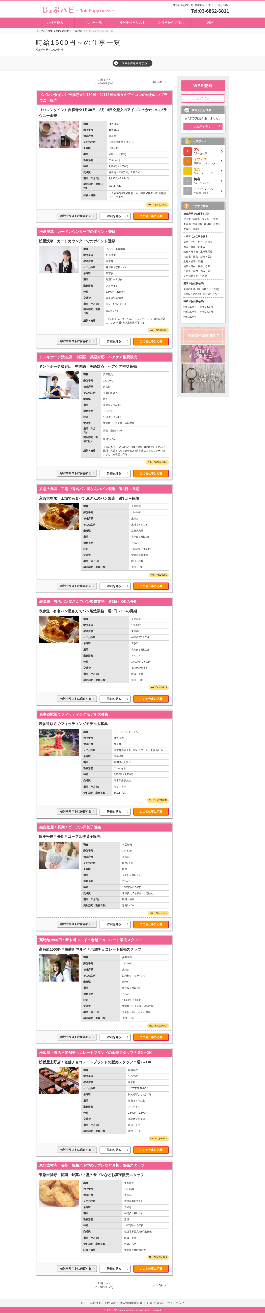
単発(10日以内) (191, 289)
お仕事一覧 (94, 22)
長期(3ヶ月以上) (211, 294)
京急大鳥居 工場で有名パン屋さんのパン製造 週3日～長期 (89, 489)
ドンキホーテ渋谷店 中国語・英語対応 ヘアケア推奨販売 (88, 357)
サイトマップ (175, 1303)
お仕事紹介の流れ (171, 22)
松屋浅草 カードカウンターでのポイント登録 (77, 232)
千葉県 (214, 219)
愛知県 (207, 224)
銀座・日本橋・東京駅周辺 (197, 251)
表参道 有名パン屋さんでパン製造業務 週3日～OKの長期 (88, 602)
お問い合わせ (155, 1303)
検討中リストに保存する (75, 216)
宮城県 (196, 219)
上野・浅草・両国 (193, 261)
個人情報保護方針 (131, 1303)
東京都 (187, 224)
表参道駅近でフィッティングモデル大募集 (73, 714)
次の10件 (158, 81)
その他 (203, 276)
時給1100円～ (191, 306)
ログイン (203, 98)
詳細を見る (114, 216)
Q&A (209, 22)
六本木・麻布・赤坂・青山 (197, 271)
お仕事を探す (202, 126)
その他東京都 (190, 276)
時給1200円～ (207, 306)
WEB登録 (203, 85)
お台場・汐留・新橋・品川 (197, 256)
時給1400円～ (207, 311)
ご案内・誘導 (203, 190)
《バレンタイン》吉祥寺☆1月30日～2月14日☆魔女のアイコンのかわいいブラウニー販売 (103, 98)
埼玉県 (205, 219)
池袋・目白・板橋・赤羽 (196, 266)
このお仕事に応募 (151, 216)
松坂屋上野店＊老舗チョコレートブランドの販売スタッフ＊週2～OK (95, 1053)
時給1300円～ (191, 311)
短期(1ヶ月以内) (210, 289)
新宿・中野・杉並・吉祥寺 (197, 242)
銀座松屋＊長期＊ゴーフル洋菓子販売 (70, 827)
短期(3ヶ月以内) (192, 294)
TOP (84, 1303)
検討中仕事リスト (132, 22)
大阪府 (187, 229)
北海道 (187, 219)
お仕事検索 (55, 22)
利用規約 (110, 1303)
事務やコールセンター (203, 161)
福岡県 (196, 229)
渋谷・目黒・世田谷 (194, 246)
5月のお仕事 (203, 151)
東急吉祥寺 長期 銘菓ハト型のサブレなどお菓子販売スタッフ (91, 1165)
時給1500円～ (191, 316)
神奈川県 (197, 224)
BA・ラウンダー (203, 180)
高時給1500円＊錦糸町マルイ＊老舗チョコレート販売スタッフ (90, 940)
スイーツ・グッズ (203, 171)
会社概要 (95, 1303)
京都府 (216, 224)
